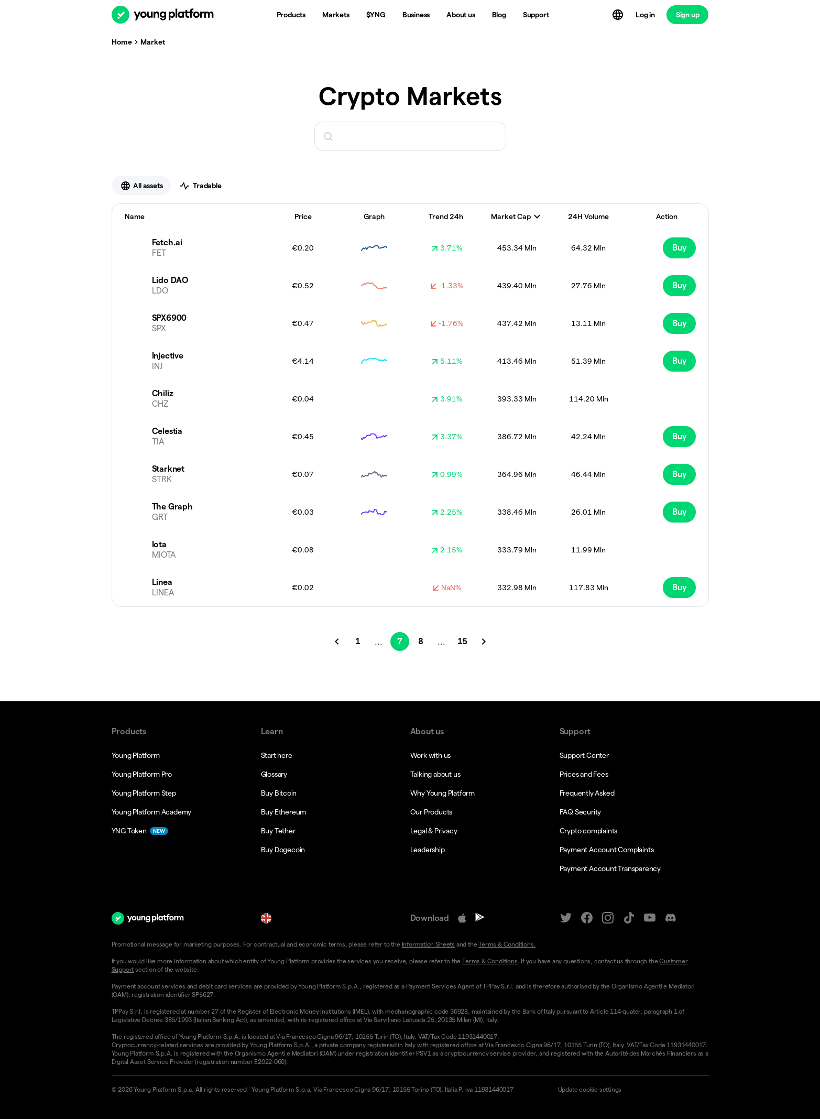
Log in (645, 14)
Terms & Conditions (489, 961)
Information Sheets (428, 944)
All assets (141, 185)
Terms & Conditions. (506, 944)
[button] (629, 1089)
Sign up (687, 14)
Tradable (200, 185)
